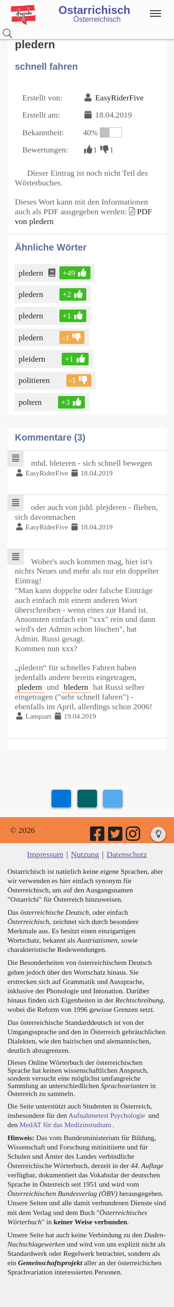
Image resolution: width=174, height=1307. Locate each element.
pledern (32, 272)
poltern (31, 402)
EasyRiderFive (119, 97)
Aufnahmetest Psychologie (106, 1115)
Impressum (45, 854)
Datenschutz (127, 854)
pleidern (33, 358)
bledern (76, 687)
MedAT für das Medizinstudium (65, 1125)
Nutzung (85, 854)
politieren (35, 380)
